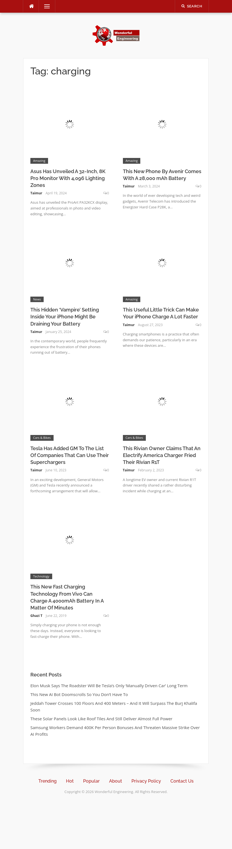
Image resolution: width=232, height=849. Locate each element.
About (115, 781)
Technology (41, 576)
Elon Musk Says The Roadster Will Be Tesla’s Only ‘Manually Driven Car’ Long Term (109, 685)
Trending (47, 781)
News (37, 299)
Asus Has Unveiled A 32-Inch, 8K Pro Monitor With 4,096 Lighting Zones (68, 178)
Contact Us (182, 781)
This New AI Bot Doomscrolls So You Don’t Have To (79, 694)
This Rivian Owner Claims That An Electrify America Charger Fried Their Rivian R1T (162, 455)
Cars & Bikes (42, 438)
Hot (70, 781)
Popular (91, 781)
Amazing (39, 160)
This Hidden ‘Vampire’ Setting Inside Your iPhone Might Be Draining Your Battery (64, 316)
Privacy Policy (146, 781)
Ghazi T (36, 615)
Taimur (36, 193)
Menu (44, 6)
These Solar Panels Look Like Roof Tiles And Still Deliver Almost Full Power (101, 718)
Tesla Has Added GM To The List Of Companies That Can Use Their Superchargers (69, 455)
